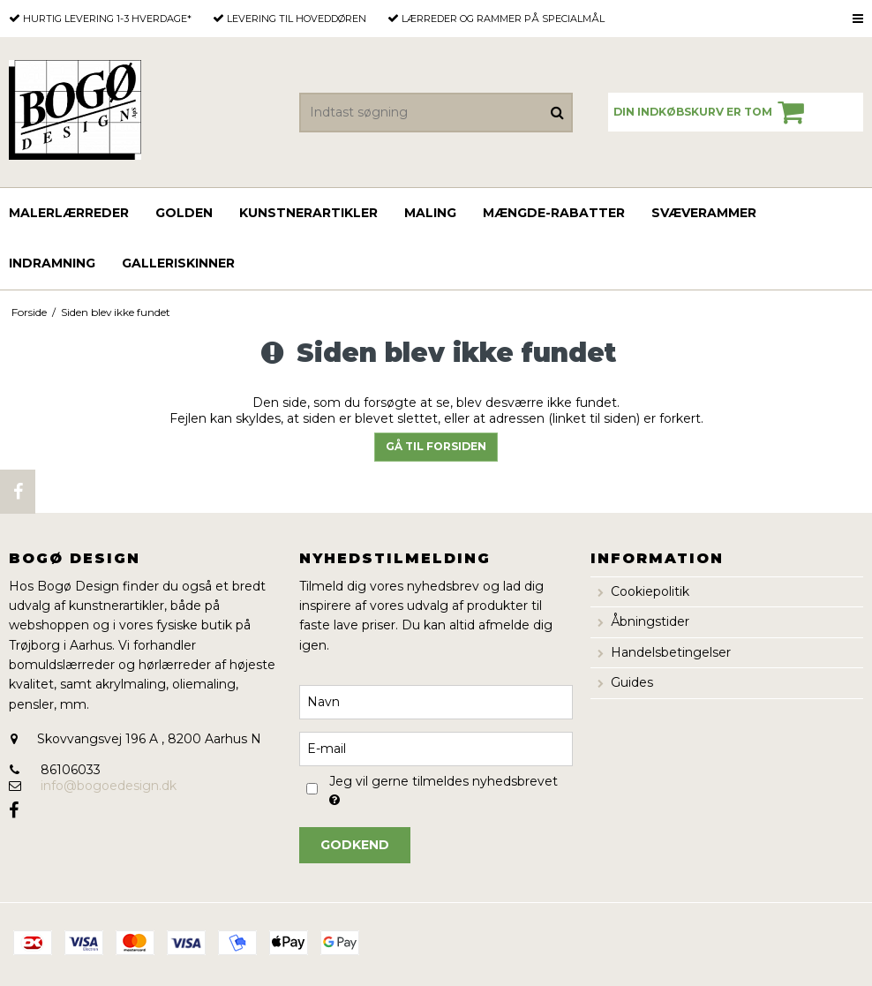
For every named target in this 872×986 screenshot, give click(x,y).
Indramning (52, 263)
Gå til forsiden (436, 446)
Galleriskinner (178, 263)
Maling (430, 213)
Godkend (354, 845)
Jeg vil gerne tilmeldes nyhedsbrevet (443, 789)
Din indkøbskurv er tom (711, 112)
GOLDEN (184, 213)
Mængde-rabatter (554, 213)
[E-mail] (435, 748)
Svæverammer (703, 213)
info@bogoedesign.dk (109, 786)
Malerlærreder (69, 213)
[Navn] (435, 701)
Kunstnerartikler (308, 213)
